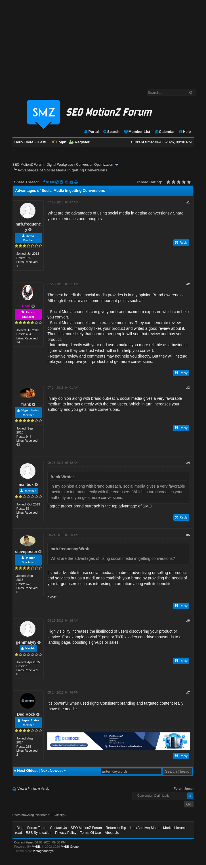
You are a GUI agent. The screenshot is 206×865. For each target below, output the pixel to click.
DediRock (26, 714)
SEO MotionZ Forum (28, 165)
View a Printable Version (34, 788)
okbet (51, 597)
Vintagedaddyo (43, 851)
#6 (188, 620)
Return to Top (116, 828)
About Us (112, 833)
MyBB (36, 846)
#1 (188, 202)
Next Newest (51, 770)
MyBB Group (70, 846)
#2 (188, 284)
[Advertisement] (103, 42)
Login (59, 142)
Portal (91, 131)
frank (26, 404)
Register (79, 142)
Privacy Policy (65, 833)
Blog (20, 828)
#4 (188, 462)
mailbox (26, 484)
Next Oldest (27, 770)
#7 (188, 692)
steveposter (26, 551)
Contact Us (58, 828)
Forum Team (36, 828)
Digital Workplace (60, 165)
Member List (136, 131)
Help (184, 131)
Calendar (164, 131)
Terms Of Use (90, 833)
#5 (188, 535)
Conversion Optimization (94, 165)
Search (111, 131)
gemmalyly (26, 642)
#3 (188, 387)
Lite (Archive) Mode (144, 828)
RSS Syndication (38, 833)
